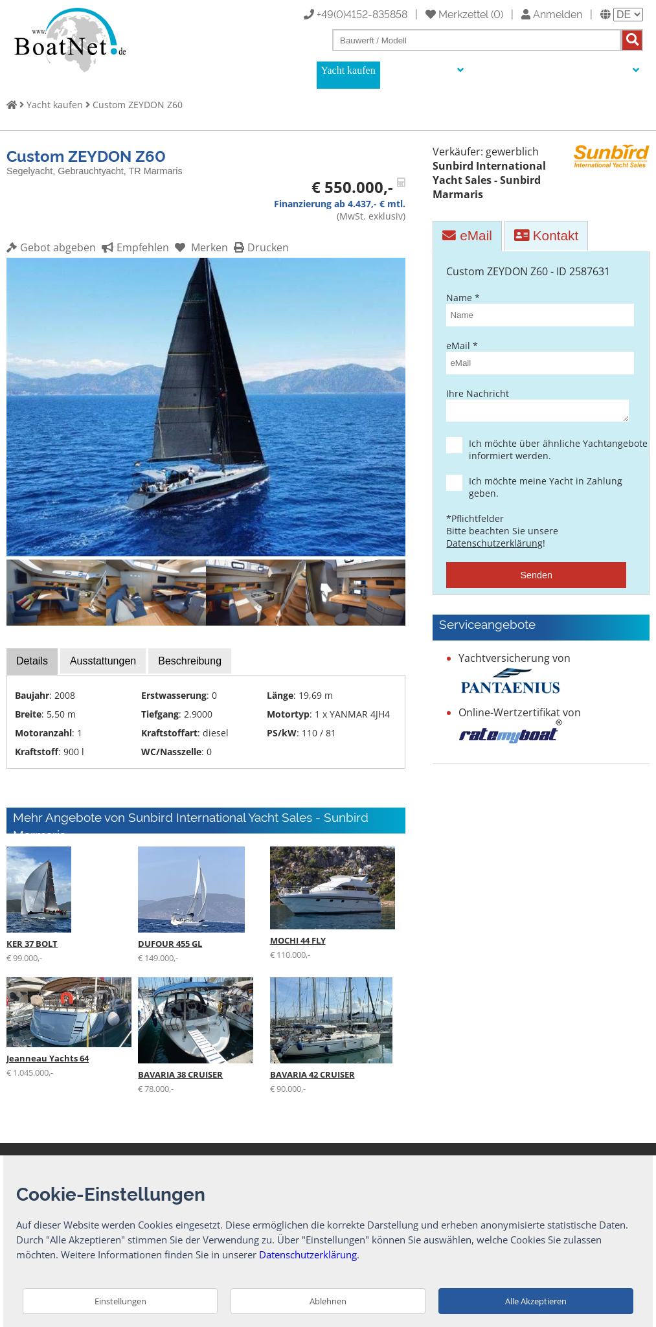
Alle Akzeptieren (536, 1301)
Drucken (260, 247)
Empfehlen (133, 247)
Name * (536, 308)
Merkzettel (456, 13)
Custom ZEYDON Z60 (138, 104)
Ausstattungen (103, 660)
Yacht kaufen (348, 70)
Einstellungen (120, 1301)
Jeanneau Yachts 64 (47, 1058)
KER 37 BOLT (32, 943)
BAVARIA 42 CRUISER (312, 1074)
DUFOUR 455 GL (170, 943)
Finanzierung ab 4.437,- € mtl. (339, 204)
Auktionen (497, 70)
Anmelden (551, 13)
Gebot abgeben (51, 247)
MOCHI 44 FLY (298, 940)
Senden (536, 579)
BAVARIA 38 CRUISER (180, 1074)
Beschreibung (189, 660)
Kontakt (546, 235)
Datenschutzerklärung (494, 547)
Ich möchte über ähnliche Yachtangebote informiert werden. (547, 453)
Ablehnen (328, 1301)
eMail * (536, 356)
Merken (200, 247)
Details (32, 660)
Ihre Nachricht (536, 406)
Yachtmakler (557, 70)
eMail (467, 235)
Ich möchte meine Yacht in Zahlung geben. (547, 491)
